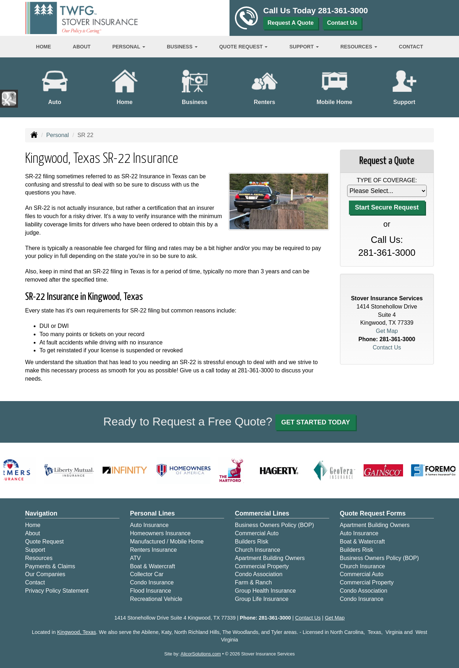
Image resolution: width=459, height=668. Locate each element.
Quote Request (44, 541)
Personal (57, 135)
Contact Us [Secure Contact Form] (387, 347)
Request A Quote (291, 23)
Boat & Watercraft (152, 566)
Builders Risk (251, 541)
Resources (38, 558)
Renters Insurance (153, 550)
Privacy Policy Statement (57, 591)
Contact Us (342, 23)
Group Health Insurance (265, 591)
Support (35, 550)
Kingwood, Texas (76, 632)
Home (43, 47)
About (82, 47)
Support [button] (304, 47)
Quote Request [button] (243, 47)
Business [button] (182, 47)
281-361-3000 (343, 10)
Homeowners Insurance (160, 533)
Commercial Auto (257, 533)
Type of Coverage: (387, 180)
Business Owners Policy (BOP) (274, 525)
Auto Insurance (149, 525)
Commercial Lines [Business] (262, 513)
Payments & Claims (50, 566)
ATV (135, 558)
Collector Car (147, 574)
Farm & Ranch (253, 582)
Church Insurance (257, 550)
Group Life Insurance (261, 599)
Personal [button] (128, 47)
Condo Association (259, 574)
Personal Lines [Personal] (152, 513)
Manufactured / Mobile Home (167, 541)
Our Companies (45, 574)
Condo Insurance (152, 582)
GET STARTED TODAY (315, 422)
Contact (411, 47)
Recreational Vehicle (156, 599)
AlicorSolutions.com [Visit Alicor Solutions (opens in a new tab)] (201, 654)
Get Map (387, 331)
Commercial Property (262, 566)
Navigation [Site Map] (41, 513)
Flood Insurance (150, 591)
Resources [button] (358, 47)
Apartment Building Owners (270, 558)
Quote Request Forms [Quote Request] (373, 513)
